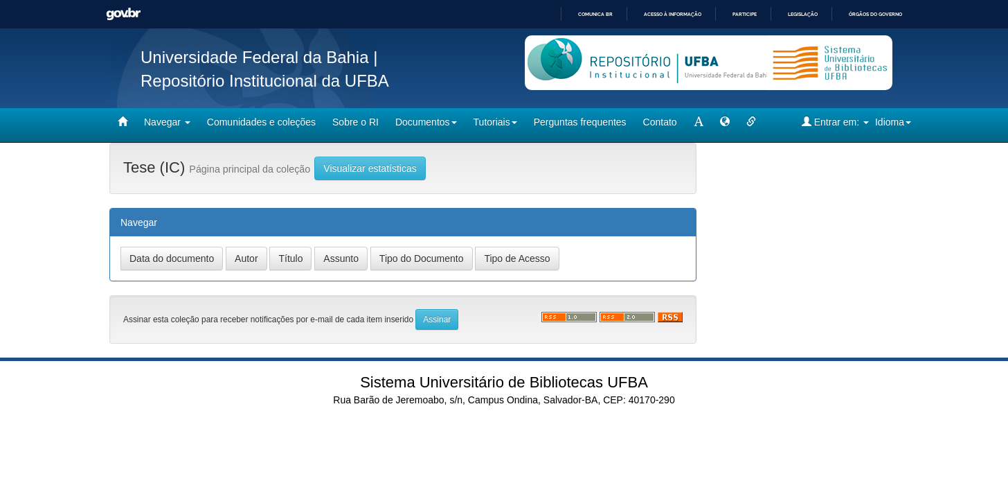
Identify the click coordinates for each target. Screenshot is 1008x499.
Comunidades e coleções (261, 122)
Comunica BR (595, 14)
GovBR (123, 14)
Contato (660, 122)
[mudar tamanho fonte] (698, 122)
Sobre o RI (355, 122)
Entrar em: (835, 122)
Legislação (803, 14)
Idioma (893, 122)
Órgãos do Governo (875, 14)
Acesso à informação (672, 14)
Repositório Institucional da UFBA (265, 80)
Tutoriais (495, 122)
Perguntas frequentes (580, 122)
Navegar (167, 122)
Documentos (426, 122)
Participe (744, 14)
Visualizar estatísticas (369, 168)
